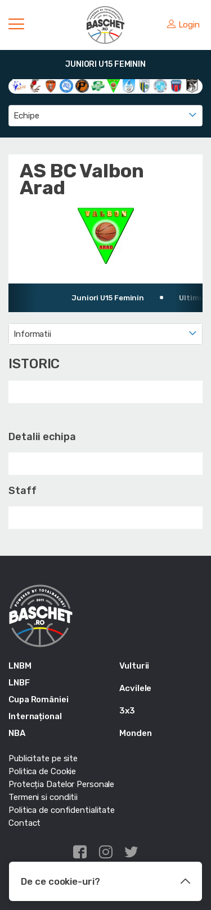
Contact (24, 823)
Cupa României (38, 699)
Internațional (35, 716)
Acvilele (135, 688)
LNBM (20, 666)
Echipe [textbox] (26, 116)
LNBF (19, 683)
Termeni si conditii (43, 797)
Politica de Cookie (42, 771)
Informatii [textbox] (32, 334)
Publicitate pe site (43, 758)
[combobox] (105, 115)
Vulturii (134, 666)
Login (183, 25)
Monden (135, 733)
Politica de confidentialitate (61, 810)
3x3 (127, 711)
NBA (16, 733)
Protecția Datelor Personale (61, 784)
